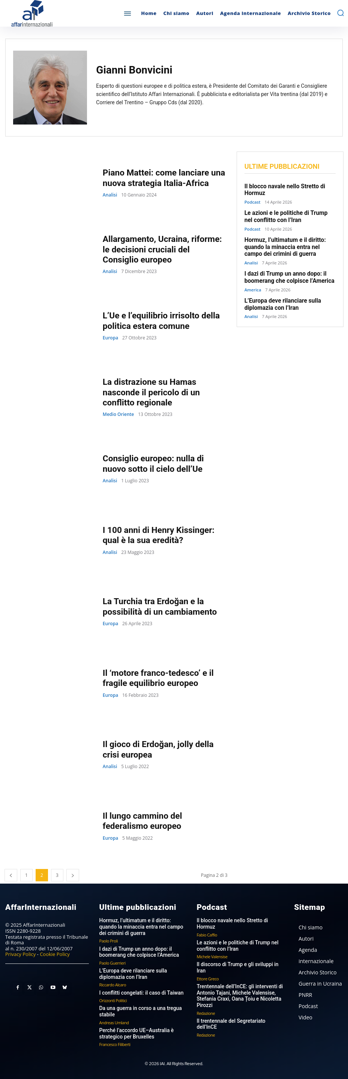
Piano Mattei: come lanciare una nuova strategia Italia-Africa (162, 177)
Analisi (110, 194)
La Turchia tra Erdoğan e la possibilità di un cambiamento (158, 606)
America (252, 287)
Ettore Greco (207, 965)
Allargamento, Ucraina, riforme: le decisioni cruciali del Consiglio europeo (163, 249)
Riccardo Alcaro (112, 983)
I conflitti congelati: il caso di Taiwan (138, 990)
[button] (340, 13)
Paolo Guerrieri (112, 961)
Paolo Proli (108, 939)
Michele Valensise (211, 949)
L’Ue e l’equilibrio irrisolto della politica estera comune (160, 320)
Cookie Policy (55, 954)
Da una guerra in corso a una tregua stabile (138, 1009)
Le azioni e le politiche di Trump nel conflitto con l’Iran (289, 215)
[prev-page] (10, 875)
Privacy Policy (20, 954)
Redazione (205, 998)
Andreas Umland (114, 1020)
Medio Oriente (118, 414)
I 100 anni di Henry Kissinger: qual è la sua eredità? (157, 535)
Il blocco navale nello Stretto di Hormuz (239, 920)
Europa (110, 337)
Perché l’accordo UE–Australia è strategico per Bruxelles (134, 1031)
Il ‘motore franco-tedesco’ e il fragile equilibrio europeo (157, 677)
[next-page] (72, 875)
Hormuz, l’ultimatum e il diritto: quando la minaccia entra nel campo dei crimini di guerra (290, 245)
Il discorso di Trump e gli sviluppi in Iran (239, 957)
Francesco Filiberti (114, 1041)
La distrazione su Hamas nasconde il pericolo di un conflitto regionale (150, 392)
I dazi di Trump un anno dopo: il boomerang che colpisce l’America (287, 275)
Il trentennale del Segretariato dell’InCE (238, 1006)
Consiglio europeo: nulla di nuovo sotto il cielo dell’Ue (164, 463)
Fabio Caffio (206, 928)
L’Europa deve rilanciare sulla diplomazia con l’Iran (281, 301)
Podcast (252, 201)
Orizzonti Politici (113, 998)
